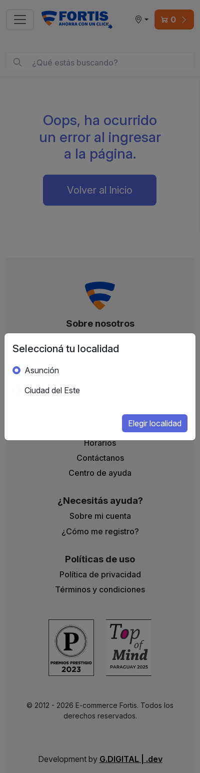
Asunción (41, 370)
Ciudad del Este (52, 390)
